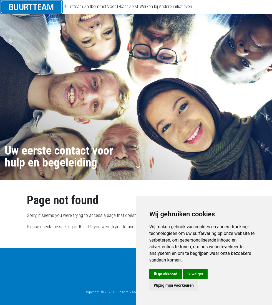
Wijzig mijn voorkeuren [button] (174, 285)
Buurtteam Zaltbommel (85, 6)
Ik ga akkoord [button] (165, 274)
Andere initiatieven (175, 6)
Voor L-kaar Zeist (122, 6)
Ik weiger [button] (195, 274)
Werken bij (148, 6)
